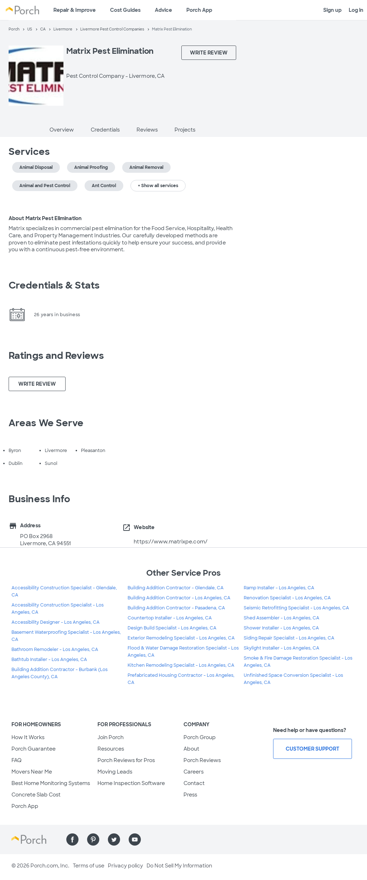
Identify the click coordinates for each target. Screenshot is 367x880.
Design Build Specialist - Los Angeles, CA (172, 628)
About (191, 749)
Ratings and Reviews (56, 355)
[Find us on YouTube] (135, 839)
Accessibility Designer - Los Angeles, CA (55, 622)
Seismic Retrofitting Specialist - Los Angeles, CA (296, 608)
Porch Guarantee (33, 749)
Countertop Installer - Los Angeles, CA (170, 618)
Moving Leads (114, 772)
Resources (110, 749)
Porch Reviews (202, 760)
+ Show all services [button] (158, 186)
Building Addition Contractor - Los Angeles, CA (179, 598)
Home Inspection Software (131, 783)
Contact (194, 783)
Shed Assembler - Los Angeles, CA (281, 618)
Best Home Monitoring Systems (50, 783)
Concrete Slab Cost (36, 794)
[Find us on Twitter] (114, 839)
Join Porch (110, 737)
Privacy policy (125, 865)
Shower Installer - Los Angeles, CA (281, 628)
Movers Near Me (31, 772)
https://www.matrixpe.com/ (171, 541)
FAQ (16, 760)
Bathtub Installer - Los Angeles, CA (49, 659)
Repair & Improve (74, 10)
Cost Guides (125, 10)
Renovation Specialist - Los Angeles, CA (287, 598)
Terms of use (88, 865)
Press (190, 794)
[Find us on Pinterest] (93, 839)
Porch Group (200, 737)
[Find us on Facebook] (72, 839)
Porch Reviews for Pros (126, 760)
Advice (163, 10)
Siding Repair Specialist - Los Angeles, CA (289, 638)
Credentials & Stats (54, 285)
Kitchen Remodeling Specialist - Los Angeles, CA (181, 665)
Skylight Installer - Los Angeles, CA (281, 648)
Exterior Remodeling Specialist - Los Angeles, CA (181, 638)
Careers (194, 772)
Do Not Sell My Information (179, 865)
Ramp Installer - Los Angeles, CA (279, 588)
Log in (356, 10)
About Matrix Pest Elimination (45, 218)
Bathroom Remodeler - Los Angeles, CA (54, 649)
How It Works (27, 737)
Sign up (332, 10)
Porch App (199, 10)
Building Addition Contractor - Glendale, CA (176, 588)
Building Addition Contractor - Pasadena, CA (176, 608)
